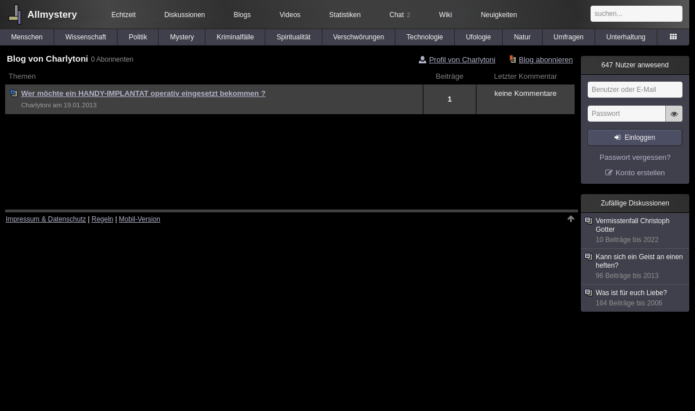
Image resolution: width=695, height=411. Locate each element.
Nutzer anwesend (635, 65)
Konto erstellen (640, 172)
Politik (138, 37)
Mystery (182, 37)
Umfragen (568, 37)
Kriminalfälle (235, 37)
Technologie (424, 37)
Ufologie (478, 37)
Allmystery (52, 14)
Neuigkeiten (499, 15)
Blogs (241, 15)
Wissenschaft (85, 37)
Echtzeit (123, 15)
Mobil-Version (139, 219)
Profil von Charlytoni (462, 59)
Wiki (445, 15)
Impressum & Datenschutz (46, 219)
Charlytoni (36, 105)
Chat (400, 15)
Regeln (103, 219)
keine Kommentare (525, 93)
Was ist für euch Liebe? (635, 298)
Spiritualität (293, 37)
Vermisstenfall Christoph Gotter (635, 230)
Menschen (26, 37)
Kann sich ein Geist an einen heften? (635, 266)
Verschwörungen (358, 37)
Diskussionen (184, 15)
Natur (522, 37)
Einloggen (640, 138)
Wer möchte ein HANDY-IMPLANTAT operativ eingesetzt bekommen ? (143, 93)
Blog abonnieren (546, 59)
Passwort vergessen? (635, 157)
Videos (290, 15)
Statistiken (345, 15)
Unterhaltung (626, 37)
